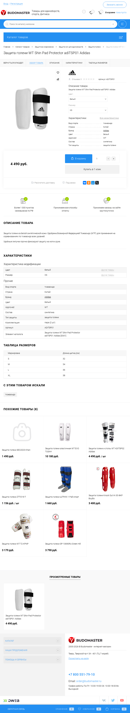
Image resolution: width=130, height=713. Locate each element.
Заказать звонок (115, 5)
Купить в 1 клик (92, 169)
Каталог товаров (65, 37)
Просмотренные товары (65, 577)
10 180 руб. (65, 458)
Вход (6, 3)
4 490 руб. (108, 458)
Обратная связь (14, 709)
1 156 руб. (21, 505)
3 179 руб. (21, 552)
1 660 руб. (65, 505)
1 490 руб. (21, 458)
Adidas (106, 130)
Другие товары (107, 270)
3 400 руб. (108, 505)
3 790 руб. (65, 552)
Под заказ (68, 182)
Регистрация (16, 3)
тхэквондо (10, 394)
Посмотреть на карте (79, 658)
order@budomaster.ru (88, 681)
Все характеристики (109, 118)
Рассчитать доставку (43, 183)
